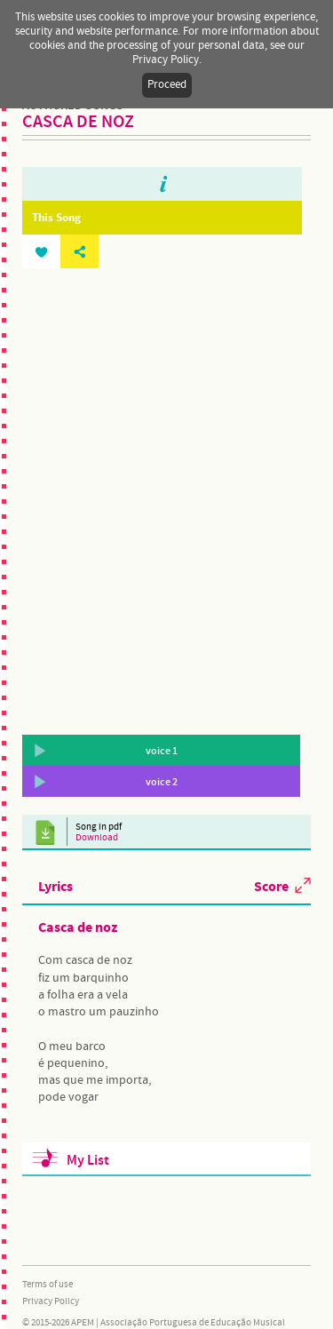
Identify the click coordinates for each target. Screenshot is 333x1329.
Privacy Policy (50, 1301)
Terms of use (47, 1284)
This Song (56, 217)
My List (88, 1160)
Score (271, 886)
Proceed (166, 84)
